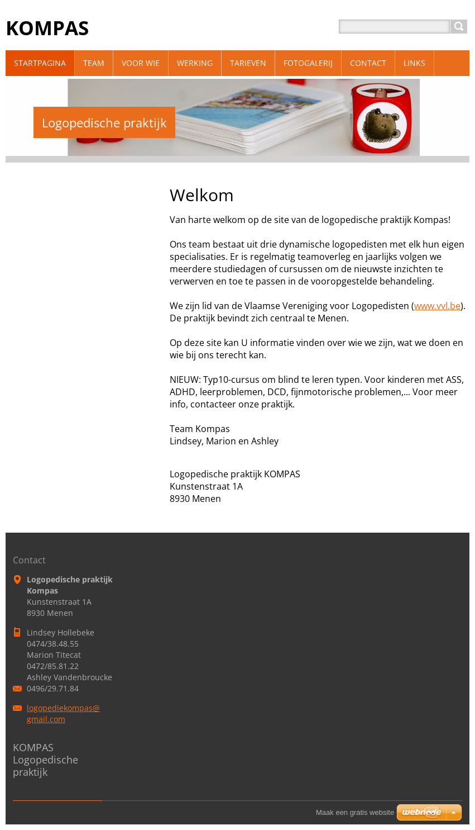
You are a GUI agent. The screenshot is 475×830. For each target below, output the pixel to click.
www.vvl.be (437, 306)
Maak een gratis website (355, 812)
